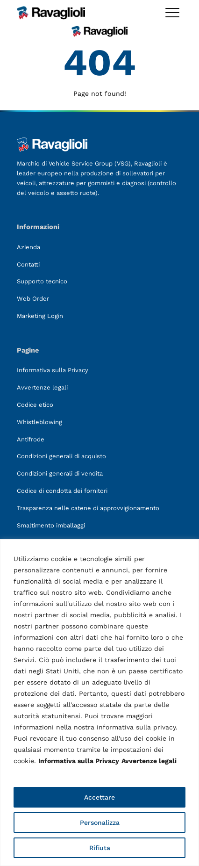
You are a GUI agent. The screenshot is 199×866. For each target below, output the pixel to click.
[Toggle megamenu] (172, 12)
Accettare (99, 797)
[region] (99, 702)
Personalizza (100, 822)
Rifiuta (99, 848)
